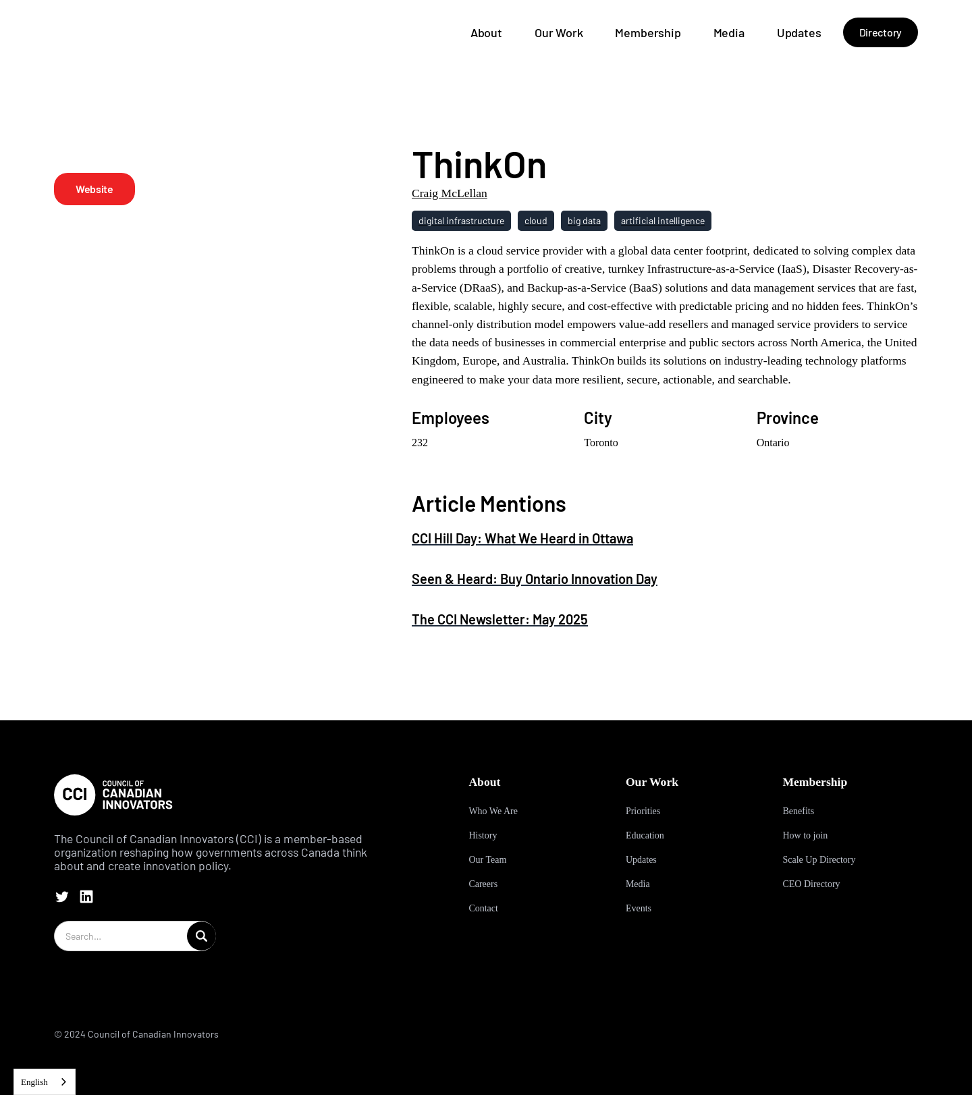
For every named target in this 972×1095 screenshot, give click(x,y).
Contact (483, 908)
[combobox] (45, 1082)
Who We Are (492, 811)
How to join (805, 835)
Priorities (643, 811)
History (482, 835)
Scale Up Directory (818, 860)
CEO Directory (811, 884)
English (34, 1082)
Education (645, 835)
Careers (482, 884)
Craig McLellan (449, 193)
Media (729, 32)
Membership (647, 32)
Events (638, 908)
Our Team (487, 860)
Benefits (798, 811)
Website (94, 188)
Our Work (559, 32)
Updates (799, 32)
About (486, 32)
